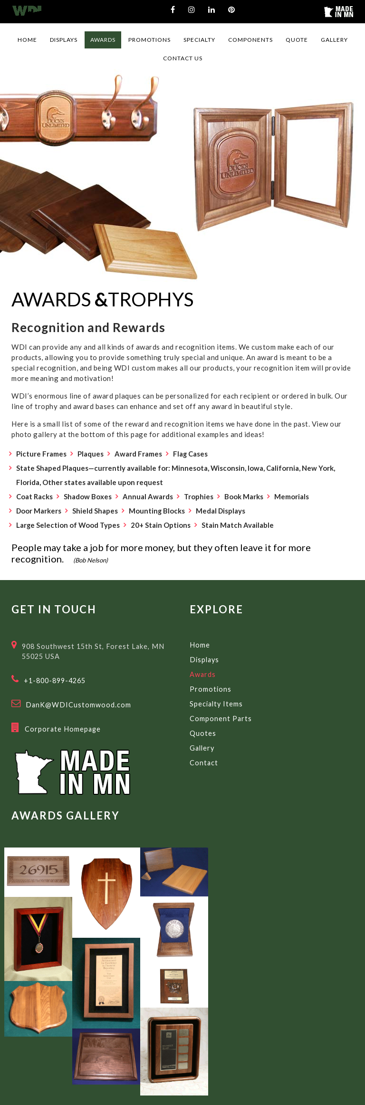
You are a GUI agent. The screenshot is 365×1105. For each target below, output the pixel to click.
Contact (204, 763)
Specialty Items (216, 704)
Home (200, 645)
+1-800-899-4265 (55, 680)
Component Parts (221, 718)
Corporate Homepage (63, 729)
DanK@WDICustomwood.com (78, 705)
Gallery (202, 748)
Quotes (203, 733)
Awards (203, 674)
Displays (204, 660)
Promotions (210, 689)
